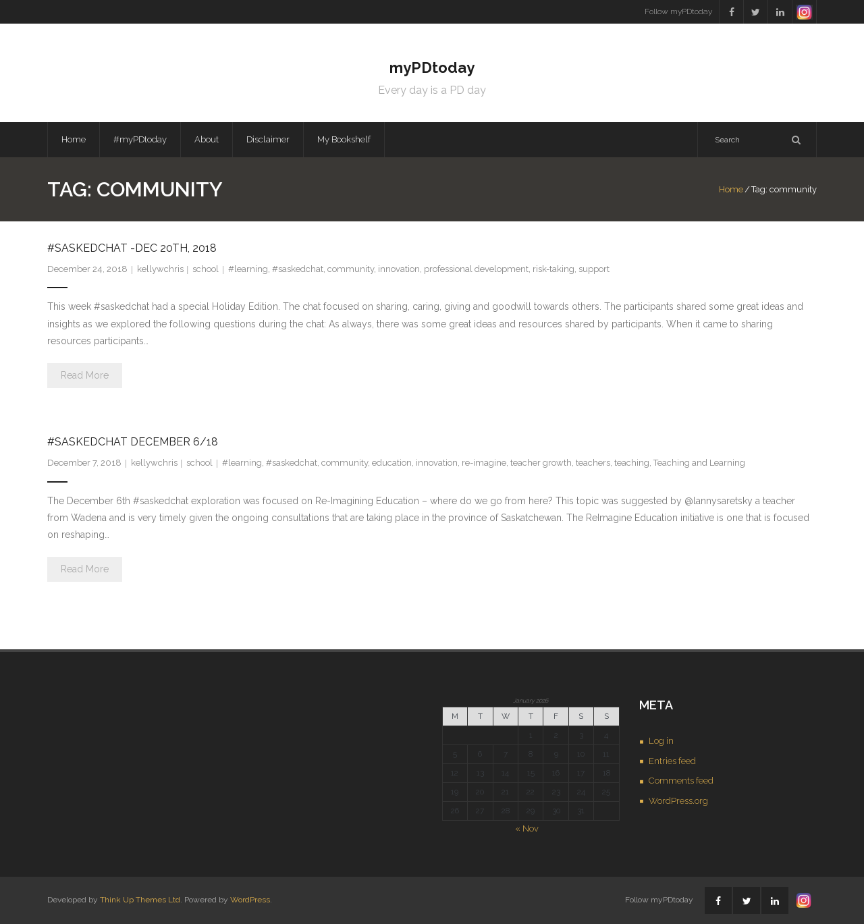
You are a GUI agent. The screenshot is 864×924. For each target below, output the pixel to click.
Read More (85, 375)
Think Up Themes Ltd (140, 899)
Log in (661, 741)
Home (73, 139)
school (205, 269)
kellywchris (160, 269)
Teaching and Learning (699, 463)
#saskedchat (297, 269)
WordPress (250, 899)
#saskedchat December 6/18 (132, 441)
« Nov (527, 828)
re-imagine (484, 463)
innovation (399, 269)
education (392, 463)
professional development (476, 269)
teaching (631, 463)
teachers (593, 463)
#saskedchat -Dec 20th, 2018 (132, 248)
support (594, 269)
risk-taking (553, 269)
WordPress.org (678, 801)
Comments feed (681, 781)
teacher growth (541, 463)
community (350, 269)
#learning (248, 269)
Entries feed (672, 761)
